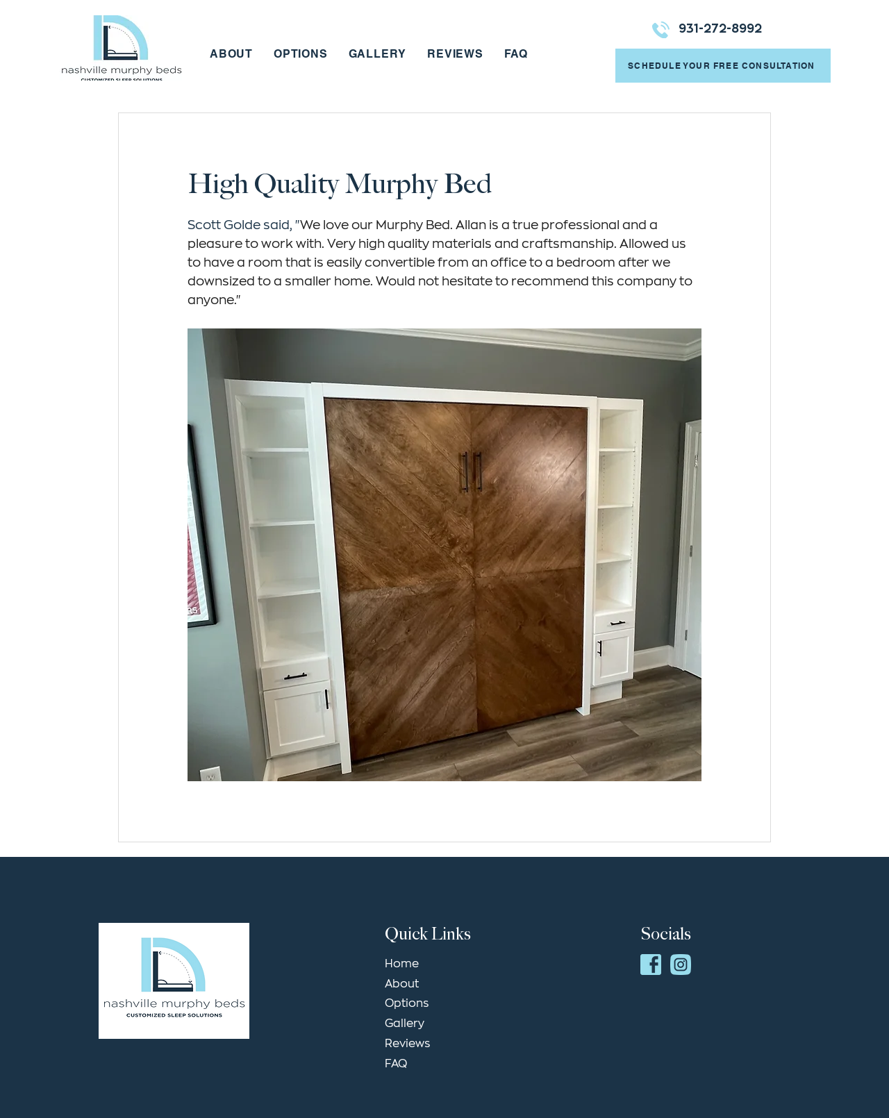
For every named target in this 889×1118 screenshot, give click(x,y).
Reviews (407, 1043)
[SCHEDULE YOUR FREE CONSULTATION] (723, 66)
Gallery (404, 1023)
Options (407, 1003)
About (402, 984)
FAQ (396, 1063)
